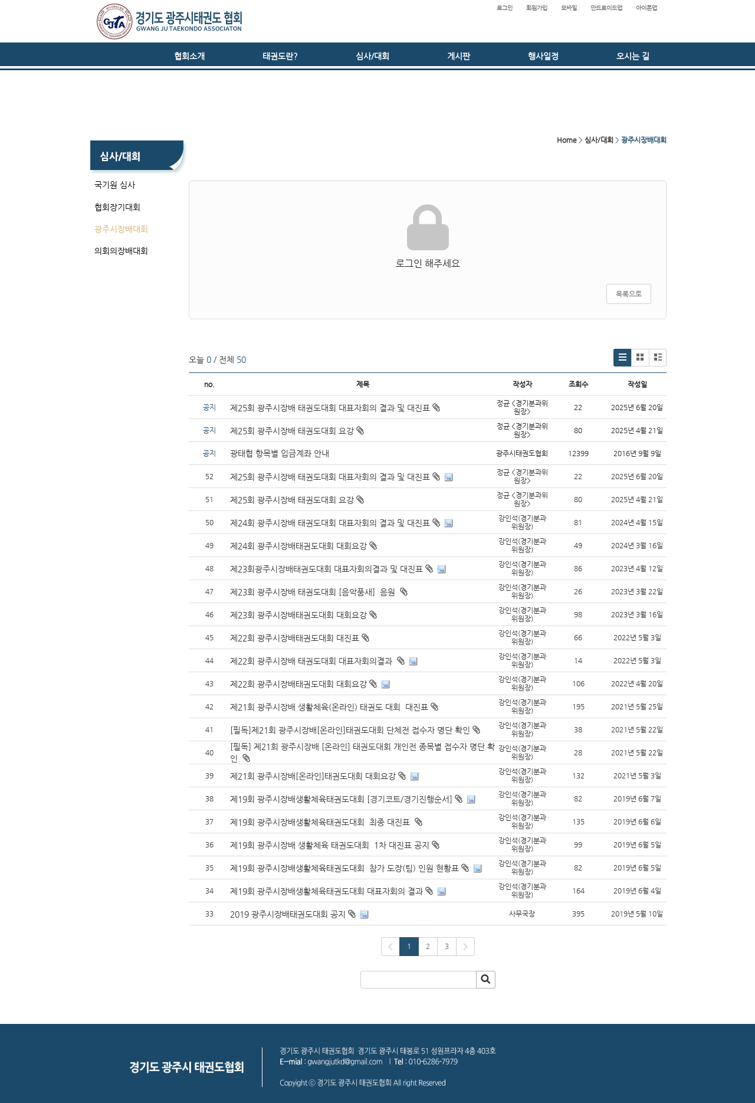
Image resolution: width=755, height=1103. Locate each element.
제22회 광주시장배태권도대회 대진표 (294, 638)
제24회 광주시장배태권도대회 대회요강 (298, 546)
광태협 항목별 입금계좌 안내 (279, 453)
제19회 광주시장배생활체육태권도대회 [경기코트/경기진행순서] (341, 799)
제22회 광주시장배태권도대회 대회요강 (298, 684)
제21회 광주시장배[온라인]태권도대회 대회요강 (313, 776)
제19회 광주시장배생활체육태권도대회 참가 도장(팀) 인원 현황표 (344, 868)
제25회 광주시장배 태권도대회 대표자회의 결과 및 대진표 (335, 408)
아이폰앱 (646, 8)
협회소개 (189, 56)
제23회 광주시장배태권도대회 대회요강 (298, 615)
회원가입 (536, 8)
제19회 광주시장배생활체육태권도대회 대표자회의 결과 (326, 891)
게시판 (458, 56)
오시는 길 (632, 56)
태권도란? (280, 56)
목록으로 (629, 294)
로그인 (505, 8)
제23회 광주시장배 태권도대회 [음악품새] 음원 (314, 592)
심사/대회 (372, 56)
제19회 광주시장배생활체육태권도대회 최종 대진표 (321, 822)
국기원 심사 (114, 184)
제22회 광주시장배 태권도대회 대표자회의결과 (312, 661)
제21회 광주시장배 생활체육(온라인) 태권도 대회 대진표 (329, 707)
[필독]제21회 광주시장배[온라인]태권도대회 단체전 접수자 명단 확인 (350, 730)
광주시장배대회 (121, 229)
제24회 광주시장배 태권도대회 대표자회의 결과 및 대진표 (330, 523)
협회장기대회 (117, 207)
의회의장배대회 (121, 251)
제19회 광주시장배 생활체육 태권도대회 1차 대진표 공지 (329, 845)
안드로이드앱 (606, 8)
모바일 (569, 8)
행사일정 (543, 56)
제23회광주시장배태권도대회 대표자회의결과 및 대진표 (326, 569)
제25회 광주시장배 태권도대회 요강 (297, 431)
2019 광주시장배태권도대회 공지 (288, 914)
